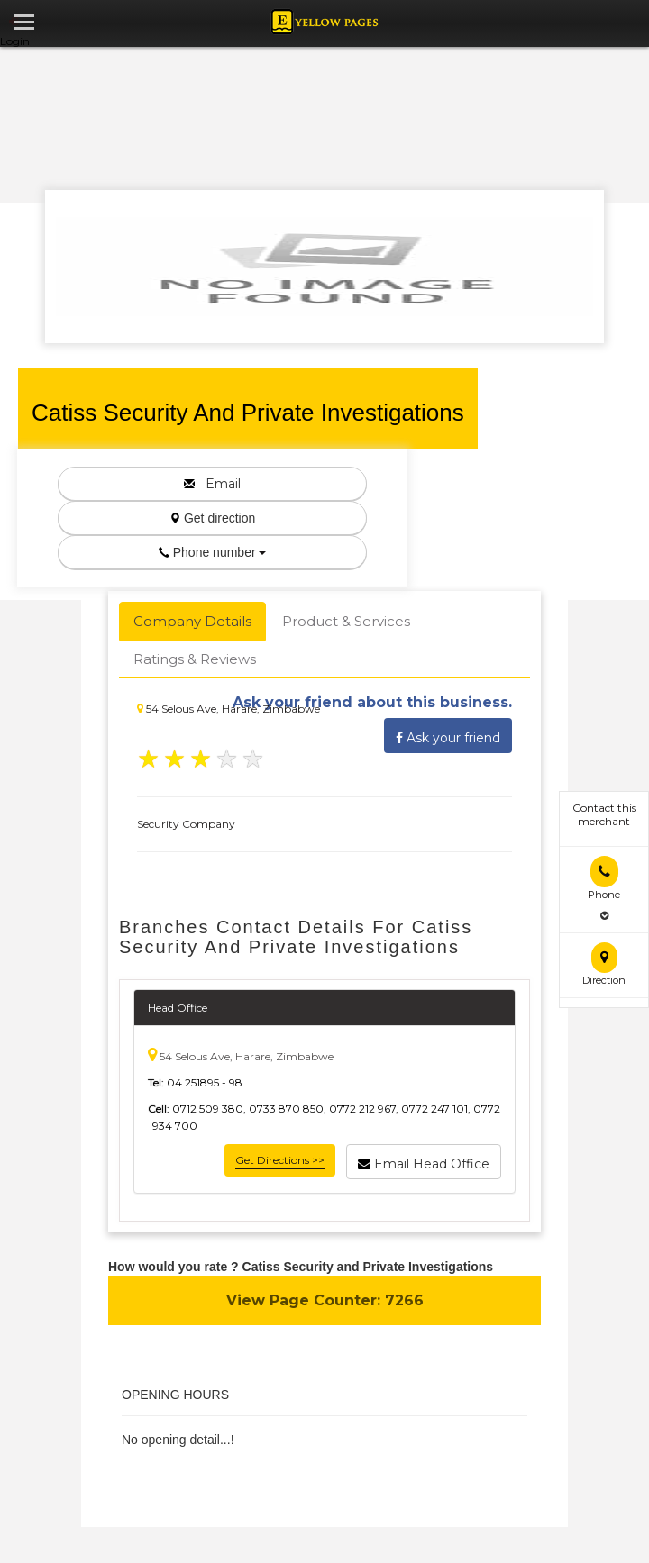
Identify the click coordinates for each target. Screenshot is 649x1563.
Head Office (177, 1007)
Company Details (192, 621)
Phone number (213, 552)
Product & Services (346, 621)
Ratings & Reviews (194, 659)
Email (212, 484)
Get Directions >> (279, 1160)
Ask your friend (448, 735)
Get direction (212, 518)
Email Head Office (423, 1161)
